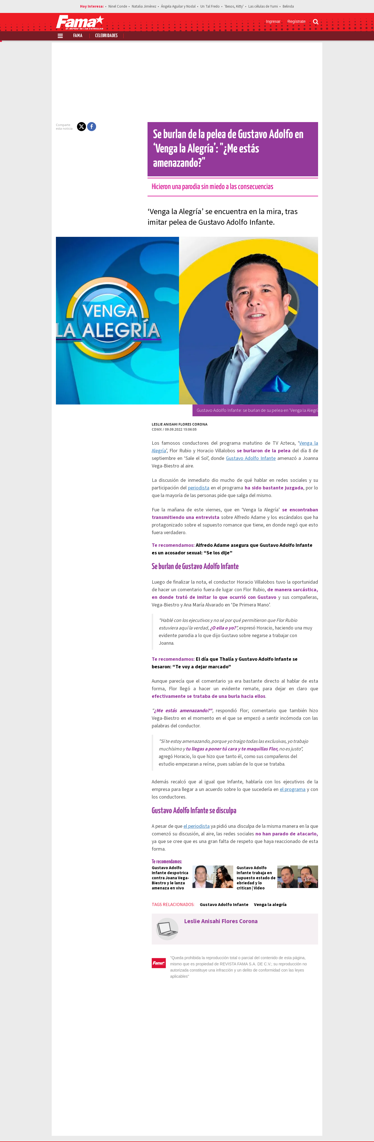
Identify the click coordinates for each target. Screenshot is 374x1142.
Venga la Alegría (303, 428)
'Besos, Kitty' (234, 6)
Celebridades (106, 35)
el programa (284, 759)
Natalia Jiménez (144, 6)
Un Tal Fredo (210, 6)
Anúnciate (265, 1108)
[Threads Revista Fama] (313, 1128)
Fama (78, 35)
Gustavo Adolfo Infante (212, 444)
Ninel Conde (117, 6)
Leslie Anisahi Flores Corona (176, 410)
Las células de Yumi (263, 6)
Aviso (313, 1108)
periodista (194, 465)
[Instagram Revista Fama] (300, 1128)
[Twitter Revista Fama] (288, 1128)
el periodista (195, 796)
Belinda (288, 6)
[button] (78, 126)
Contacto (292, 1108)
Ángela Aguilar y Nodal (178, 6)
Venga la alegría (266, 867)
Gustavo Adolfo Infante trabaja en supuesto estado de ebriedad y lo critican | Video (257, 841)
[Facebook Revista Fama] (276, 1128)
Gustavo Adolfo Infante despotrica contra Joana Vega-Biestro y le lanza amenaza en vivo (167, 841)
